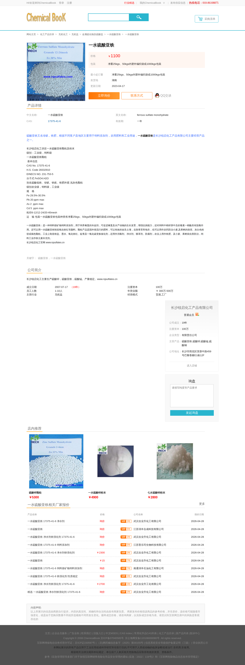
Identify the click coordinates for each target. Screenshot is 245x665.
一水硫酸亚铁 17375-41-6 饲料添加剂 (49, 544)
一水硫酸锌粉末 (97, 492)
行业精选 (129, 2)
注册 (69, 2)
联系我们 (86, 633)
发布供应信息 (177, 2)
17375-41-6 (54, 121)
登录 (61, 2)
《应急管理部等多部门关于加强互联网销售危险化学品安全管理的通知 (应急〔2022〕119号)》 (102, 656)
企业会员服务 (59, 633)
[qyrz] (197, 314)
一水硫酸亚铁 (114, 34)
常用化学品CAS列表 (145, 633)
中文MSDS (112, 633)
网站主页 (31, 34)
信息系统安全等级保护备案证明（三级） (168, 642)
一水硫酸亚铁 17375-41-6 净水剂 (46, 521)
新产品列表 (182, 633)
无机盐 (75, 34)
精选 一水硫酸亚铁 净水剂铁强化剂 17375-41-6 (54, 592)
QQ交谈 (165, 95)
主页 (47, 633)
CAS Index (126, 633)
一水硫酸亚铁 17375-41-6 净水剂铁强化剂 (51, 552)
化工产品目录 (47, 34)
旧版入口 (98, 633)
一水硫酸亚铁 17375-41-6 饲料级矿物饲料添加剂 (55, 568)
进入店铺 (192, 365)
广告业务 (74, 633)
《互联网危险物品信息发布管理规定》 (179, 656)
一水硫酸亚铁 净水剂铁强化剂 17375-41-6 (51, 536)
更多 (202, 503)
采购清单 (206, 19)
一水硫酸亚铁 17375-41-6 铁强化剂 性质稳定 (53, 576)
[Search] (108, 17)
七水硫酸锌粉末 (156, 492)
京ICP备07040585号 (112, 638)
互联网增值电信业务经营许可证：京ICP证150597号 (66, 642)
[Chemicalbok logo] (47, 17)
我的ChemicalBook (150, 2)
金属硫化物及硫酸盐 (92, 34)
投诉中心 (195, 633)
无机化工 (63, 34)
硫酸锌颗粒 (35, 492)
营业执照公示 (200, 642)
